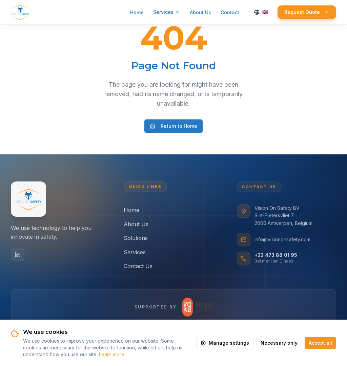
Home (137, 12)
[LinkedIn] (17, 255)
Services (166, 12)
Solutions (136, 239)
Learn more (111, 354)
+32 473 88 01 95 (275, 256)
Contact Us (138, 267)
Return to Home (173, 127)
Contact (230, 12)
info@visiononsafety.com (282, 241)
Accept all (320, 343)
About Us (200, 12)
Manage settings (225, 343)
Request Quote (306, 12)
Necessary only (279, 343)
